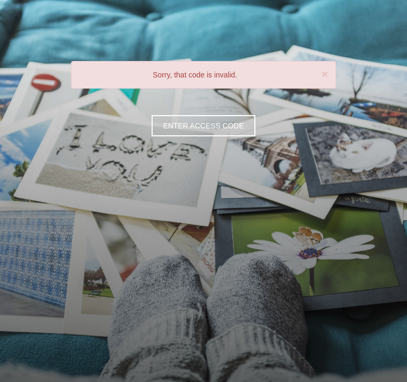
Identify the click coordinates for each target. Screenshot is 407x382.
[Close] (325, 74)
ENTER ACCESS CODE (203, 125)
